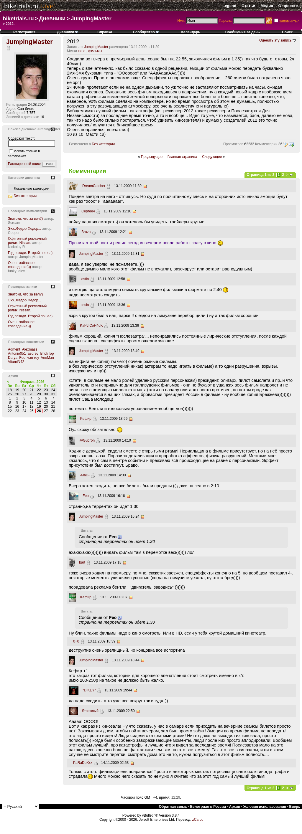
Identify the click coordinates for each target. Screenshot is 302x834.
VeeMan (47, 358)
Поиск (287, 32)
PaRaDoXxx (82, 763)
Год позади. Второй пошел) (30, 253)
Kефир (85, 419)
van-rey (33, 358)
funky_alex (16, 271)
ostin (85, 279)
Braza (86, 232)
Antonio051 (17, 353)
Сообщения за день (242, 32)
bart (82, 562)
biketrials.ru (21, 6)
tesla (85, 305)
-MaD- (84, 475)
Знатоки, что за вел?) (25, 219)
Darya (12, 358)
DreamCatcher (93, 186)
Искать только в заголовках (24, 153)
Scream (14, 223)
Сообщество (146, 32)
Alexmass (29, 349)
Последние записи (22, 286)
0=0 (76, 641)
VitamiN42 (16, 362)
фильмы (95, 51)
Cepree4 (88, 211)
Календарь (190, 32)
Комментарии (266, 144)
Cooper (13, 233)
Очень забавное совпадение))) (21, 265)
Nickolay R (16, 247)
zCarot (197, 820)
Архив (234, 807)
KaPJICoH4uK (91, 325)
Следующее (212, 157)
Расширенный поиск (24, 164)
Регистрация (24, 32)
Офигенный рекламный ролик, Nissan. (27, 241)
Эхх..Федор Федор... (24, 229)
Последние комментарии (27, 211)
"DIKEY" (89, 690)
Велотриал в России (208, 807)
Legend (229, 6)
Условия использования (264, 807)
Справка (104, 32)
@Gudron (87, 440)
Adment (14, 349)
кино (81, 51)
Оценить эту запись (275, 40)
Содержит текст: (21, 138)
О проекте (288, 6)
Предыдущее (152, 157)
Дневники (52, 18)
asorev (33, 353)
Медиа (266, 6)
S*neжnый (90, 711)
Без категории (103, 144)
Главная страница (182, 157)
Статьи (248, 6)
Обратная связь (173, 807)
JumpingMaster (91, 18)
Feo (86, 496)
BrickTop (47, 353)
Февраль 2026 (32, 382)
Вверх (294, 807)
